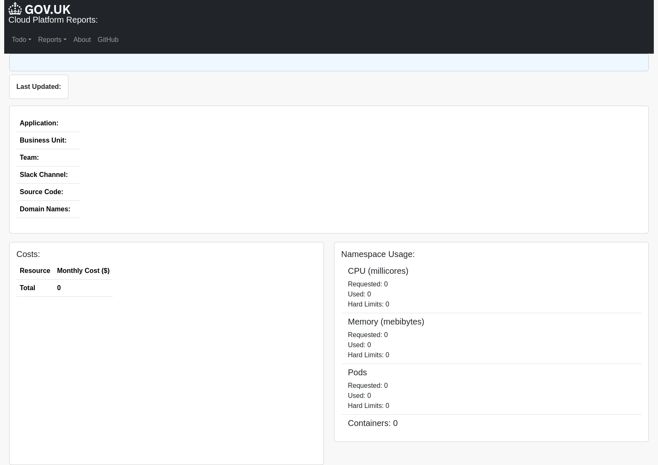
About (82, 39)
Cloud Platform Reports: (53, 19)
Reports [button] (50, 39)
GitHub (108, 39)
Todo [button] (19, 39)
